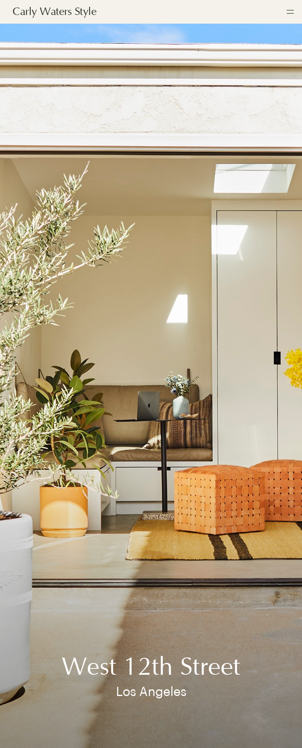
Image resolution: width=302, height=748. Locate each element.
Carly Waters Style (54, 12)
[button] (290, 12)
